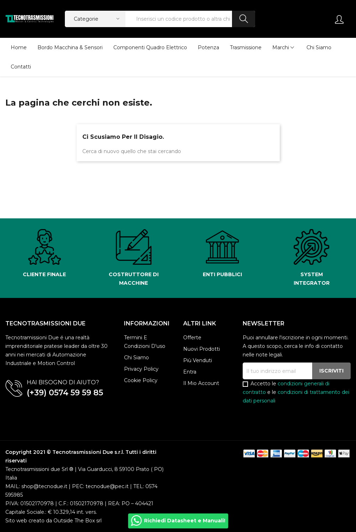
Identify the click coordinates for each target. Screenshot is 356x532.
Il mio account (201, 383)
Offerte (192, 337)
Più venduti (197, 360)
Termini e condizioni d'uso (144, 341)
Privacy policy (141, 369)
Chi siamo (136, 357)
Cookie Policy (141, 380)
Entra (189, 372)
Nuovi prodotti (201, 349)
